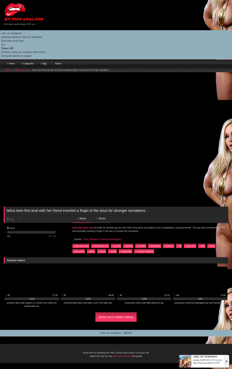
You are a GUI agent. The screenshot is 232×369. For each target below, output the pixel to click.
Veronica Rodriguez (111, 239)
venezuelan (125, 251)
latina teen (78, 251)
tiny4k (112, 251)
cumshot (140, 246)
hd (179, 246)
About (82, 218)
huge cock (190, 246)
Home (12, 63)
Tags (44, 63)
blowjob (128, 246)
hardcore (168, 246)
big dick (116, 246)
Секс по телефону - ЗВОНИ (116, 333)
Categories (28, 63)
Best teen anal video (12, 40)
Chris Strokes (90, 239)
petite (91, 251)
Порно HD (7, 48)
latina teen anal (21, 70)
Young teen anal (100, 246)
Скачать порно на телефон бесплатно (23, 52)
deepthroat (154, 246)
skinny (101, 251)
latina (211, 246)
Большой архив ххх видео (16, 55)
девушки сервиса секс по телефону (21, 37)
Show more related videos (116, 317)
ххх (3, 44)
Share (101, 218)
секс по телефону (11, 33)
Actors (58, 63)
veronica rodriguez (144, 251)
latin (201, 246)
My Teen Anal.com (122, 356)
